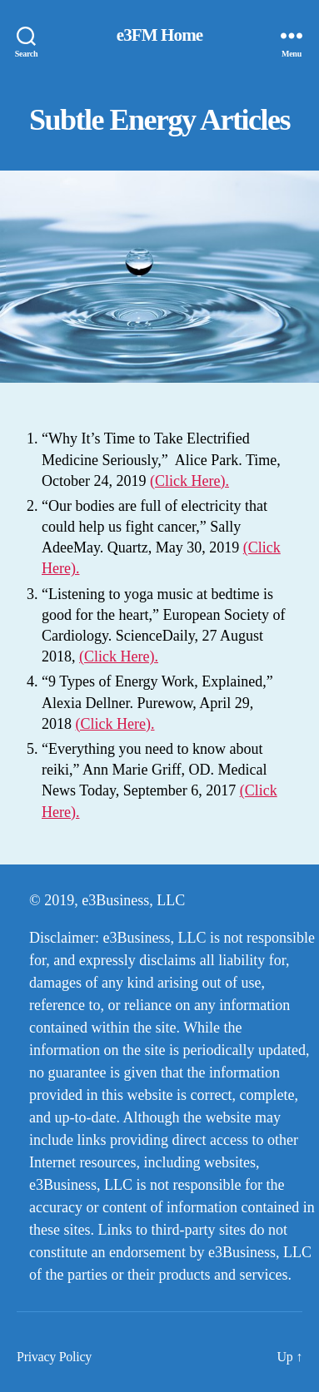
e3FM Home (160, 35)
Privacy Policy (54, 1357)
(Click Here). (189, 481)
